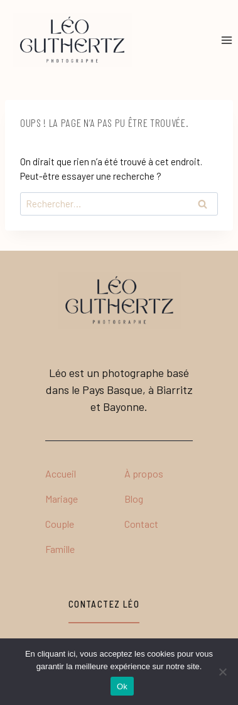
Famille (60, 549)
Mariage (61, 499)
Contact (141, 524)
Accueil (60, 473)
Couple (59, 524)
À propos (143, 473)
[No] (222, 671)
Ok (122, 686)
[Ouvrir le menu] (226, 40)
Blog (133, 499)
